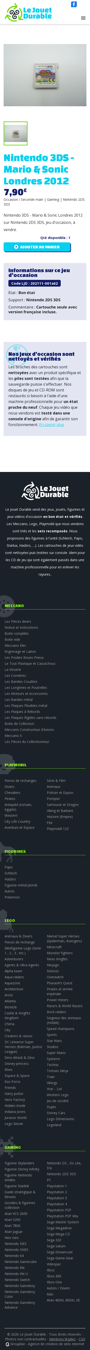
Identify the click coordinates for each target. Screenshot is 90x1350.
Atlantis (10, 1001)
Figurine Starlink (17, 1186)
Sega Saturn (56, 1246)
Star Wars (54, 1040)
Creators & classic (19, 1036)
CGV (82, 1339)
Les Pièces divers (18, 621)
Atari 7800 (12, 1225)
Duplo (51, 1107)
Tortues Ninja (57, 1070)
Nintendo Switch (17, 1279)
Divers (9, 786)
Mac (50, 1294)
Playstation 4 (57, 1204)
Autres (10, 891)
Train (51, 1076)
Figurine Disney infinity (22, 1169)
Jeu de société (58, 1101)
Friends (10, 1087)
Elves (8, 1069)
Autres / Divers (58, 1288)
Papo (9, 867)
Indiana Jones (15, 1111)
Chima (9, 1024)
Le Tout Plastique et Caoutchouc (30, 663)
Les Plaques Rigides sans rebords (30, 717)
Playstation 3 (57, 1198)
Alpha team (13, 971)
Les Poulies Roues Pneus (24, 657)
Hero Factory (15, 1099)
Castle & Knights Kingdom (17, 1015)
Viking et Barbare (60, 810)
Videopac (54, 1264)
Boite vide (12, 639)
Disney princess (17, 1063)
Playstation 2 (57, 1192)
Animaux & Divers (18, 936)
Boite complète (17, 633)
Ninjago (53, 965)
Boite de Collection (19, 723)
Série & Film (56, 780)
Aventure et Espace (20, 827)
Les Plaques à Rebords (22, 711)
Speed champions (60, 1028)
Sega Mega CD (58, 1234)
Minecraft (54, 947)
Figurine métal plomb (21, 885)
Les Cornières (15, 675)
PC (49, 1180)
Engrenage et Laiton (20, 651)
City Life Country (17, 821)
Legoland (54, 1125)
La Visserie (13, 669)
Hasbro (10, 879)
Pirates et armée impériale (60, 991)
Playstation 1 (57, 1186)
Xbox (50, 1270)
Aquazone (12, 983)
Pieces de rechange (20, 942)
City (7, 1030)
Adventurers (14, 959)
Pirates (10, 798)
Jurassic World (15, 1117)
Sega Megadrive (59, 1228)
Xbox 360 (54, 1276)
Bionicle (11, 1007)
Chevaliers (12, 792)
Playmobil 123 (58, 828)
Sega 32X (54, 1240)
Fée (50, 822)
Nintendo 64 (14, 1255)
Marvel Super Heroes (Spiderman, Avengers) (64, 938)
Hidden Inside (15, 1105)
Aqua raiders (14, 977)
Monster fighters (60, 953)
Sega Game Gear (60, 1258)
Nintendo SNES (16, 1249)
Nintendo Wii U (16, 1273)
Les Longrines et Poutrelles (26, 687)
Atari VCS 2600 (16, 1213)
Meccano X (13, 735)
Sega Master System (63, 1222)
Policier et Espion (60, 792)
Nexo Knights (57, 959)
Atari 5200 (12, 1219)
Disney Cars (56, 1113)
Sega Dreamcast (60, 1252)
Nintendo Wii (14, 1267)
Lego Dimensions (60, 1119)
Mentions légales (62, 1339)
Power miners (57, 1000)
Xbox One (54, 1282)
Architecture (14, 989)
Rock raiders (56, 1012)
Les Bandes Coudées (21, 681)
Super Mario (56, 1052)
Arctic (9, 995)
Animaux (53, 786)
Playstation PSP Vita (62, 1216)
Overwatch (55, 977)
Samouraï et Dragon (63, 804)
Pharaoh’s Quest (59, 983)
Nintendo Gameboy (20, 1285)
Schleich (11, 873)
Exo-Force (12, 1081)
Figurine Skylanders (19, 1163)
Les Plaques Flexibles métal (26, 705)
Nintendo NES (15, 1243)
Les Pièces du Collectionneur (27, 741)
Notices (53, 971)
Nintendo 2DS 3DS (61, 1174)
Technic (53, 1064)
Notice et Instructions (21, 627)
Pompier (53, 798)
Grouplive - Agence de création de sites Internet (47, 1344)
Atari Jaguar (14, 1231)
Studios (52, 1046)
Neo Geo (12, 1237)
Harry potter (14, 1093)
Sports (52, 1034)
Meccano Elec (15, 645)
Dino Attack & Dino (20, 1057)
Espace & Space (17, 1075)
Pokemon (12, 897)
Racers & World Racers (65, 1006)
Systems (53, 1058)
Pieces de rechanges (20, 780)
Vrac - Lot (54, 1088)
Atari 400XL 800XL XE (63, 1300)
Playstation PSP (59, 1210)
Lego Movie (14, 1123)
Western (11, 815)
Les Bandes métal (19, 699)
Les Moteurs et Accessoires (26, 693)
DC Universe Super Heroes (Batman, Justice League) (23, 1047)
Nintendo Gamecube (21, 1261)
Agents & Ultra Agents (22, 965)
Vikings (52, 1082)
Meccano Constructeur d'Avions (29, 729)
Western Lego (58, 1095)
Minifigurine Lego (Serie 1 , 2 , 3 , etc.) (23, 950)
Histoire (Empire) (60, 816)
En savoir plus (51, 424)
